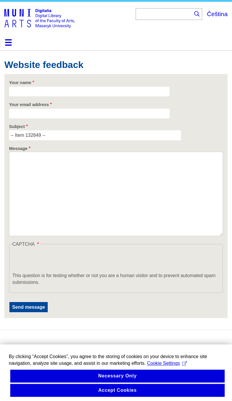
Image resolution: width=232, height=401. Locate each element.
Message (18, 148)
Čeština (217, 14)
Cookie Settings (167, 367)
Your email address (29, 104)
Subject (17, 126)
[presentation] (56, 260)
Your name (20, 82)
